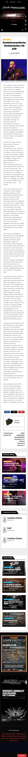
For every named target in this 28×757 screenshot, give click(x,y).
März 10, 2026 (14, 571)
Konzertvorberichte (8, 567)
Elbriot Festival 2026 (12, 570)
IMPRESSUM (13, 2)
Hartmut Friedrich (15, 53)
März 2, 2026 (14, 605)
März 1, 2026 (14, 622)
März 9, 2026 (14, 588)
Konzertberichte (6, 39)
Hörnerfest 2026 (10, 621)
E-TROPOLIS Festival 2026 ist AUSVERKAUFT (14, 586)
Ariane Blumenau (9, 486)
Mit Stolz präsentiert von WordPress (10, 745)
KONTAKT (19, 2)
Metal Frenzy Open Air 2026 (13, 603)
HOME (6, 2)
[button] (22, 30)
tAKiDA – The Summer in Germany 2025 (13, 497)
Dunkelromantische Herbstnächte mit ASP (14, 45)
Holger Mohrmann (9, 470)
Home (14, 753)
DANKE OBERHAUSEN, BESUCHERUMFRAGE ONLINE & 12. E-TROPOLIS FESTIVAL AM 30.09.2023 (19, 439)
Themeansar (16, 747)
